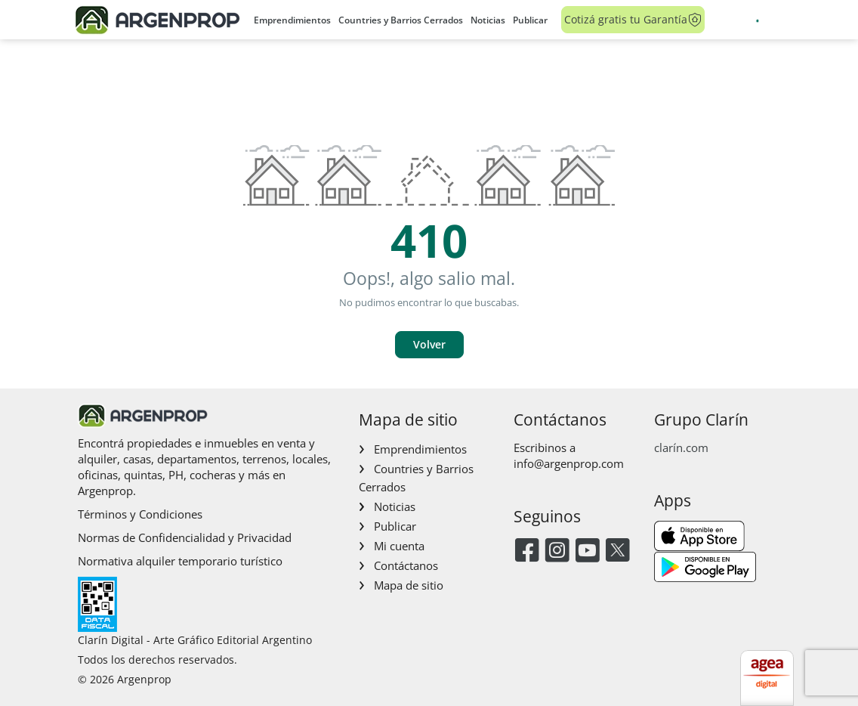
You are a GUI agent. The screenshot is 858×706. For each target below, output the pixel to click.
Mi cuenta (399, 545)
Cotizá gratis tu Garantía (633, 19)
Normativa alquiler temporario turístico (180, 560)
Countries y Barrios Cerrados (400, 20)
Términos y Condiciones (140, 514)
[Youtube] (587, 551)
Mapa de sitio (408, 585)
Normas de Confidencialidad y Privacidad (185, 537)
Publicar (530, 20)
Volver (429, 344)
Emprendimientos (292, 20)
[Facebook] (527, 551)
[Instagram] (557, 551)
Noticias (488, 20)
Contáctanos (406, 565)
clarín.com (681, 447)
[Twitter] (617, 551)
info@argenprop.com (569, 463)
